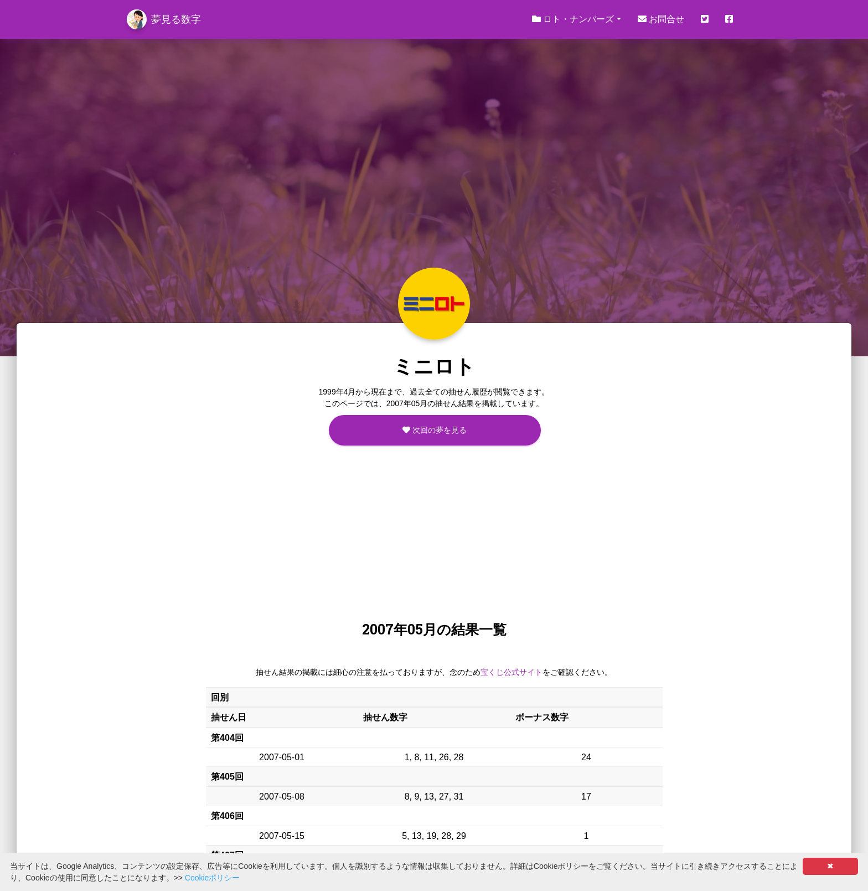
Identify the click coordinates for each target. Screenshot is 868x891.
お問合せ (661, 19)
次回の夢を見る (434, 430)
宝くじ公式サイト (511, 672)
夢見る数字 (164, 19)
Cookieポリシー (212, 877)
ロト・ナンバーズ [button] (573, 19)
